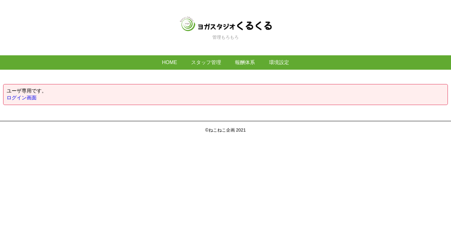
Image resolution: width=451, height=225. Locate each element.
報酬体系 (245, 62)
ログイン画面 (22, 97)
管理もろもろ (225, 28)
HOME (169, 62)
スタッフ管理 (206, 62)
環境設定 (279, 62)
